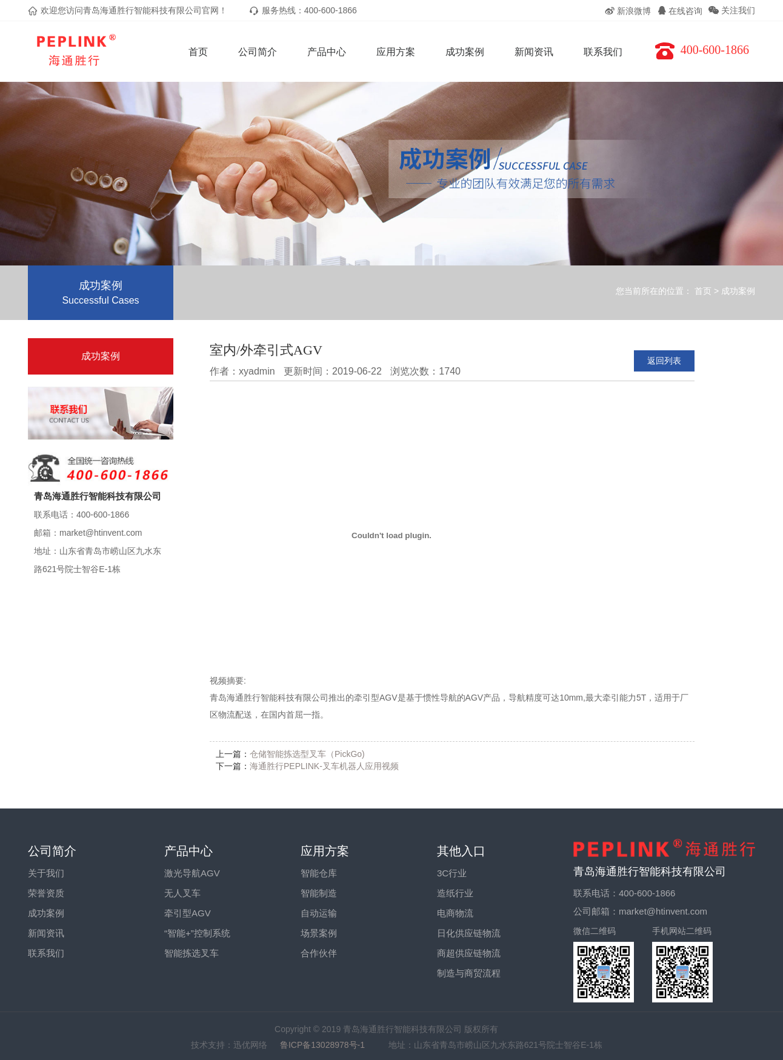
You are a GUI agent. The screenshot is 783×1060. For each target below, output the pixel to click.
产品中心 (326, 52)
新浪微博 (627, 11)
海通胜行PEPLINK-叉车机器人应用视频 (324, 766)
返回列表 (664, 360)
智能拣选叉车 (191, 953)
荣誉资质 (46, 893)
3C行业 (452, 873)
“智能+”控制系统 (197, 933)
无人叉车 (182, 893)
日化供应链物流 (469, 933)
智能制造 (319, 893)
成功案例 (464, 52)
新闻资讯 (534, 52)
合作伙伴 (319, 953)
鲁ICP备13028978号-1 (328, 1045)
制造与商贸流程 (469, 973)
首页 (198, 52)
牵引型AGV (187, 913)
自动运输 (319, 913)
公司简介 (257, 52)
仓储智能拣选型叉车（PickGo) (307, 754)
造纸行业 (455, 893)
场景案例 (319, 933)
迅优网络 (250, 1045)
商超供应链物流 (469, 953)
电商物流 (455, 913)
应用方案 (395, 52)
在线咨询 (680, 11)
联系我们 (603, 52)
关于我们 (46, 873)
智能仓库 (319, 873)
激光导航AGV (192, 873)
